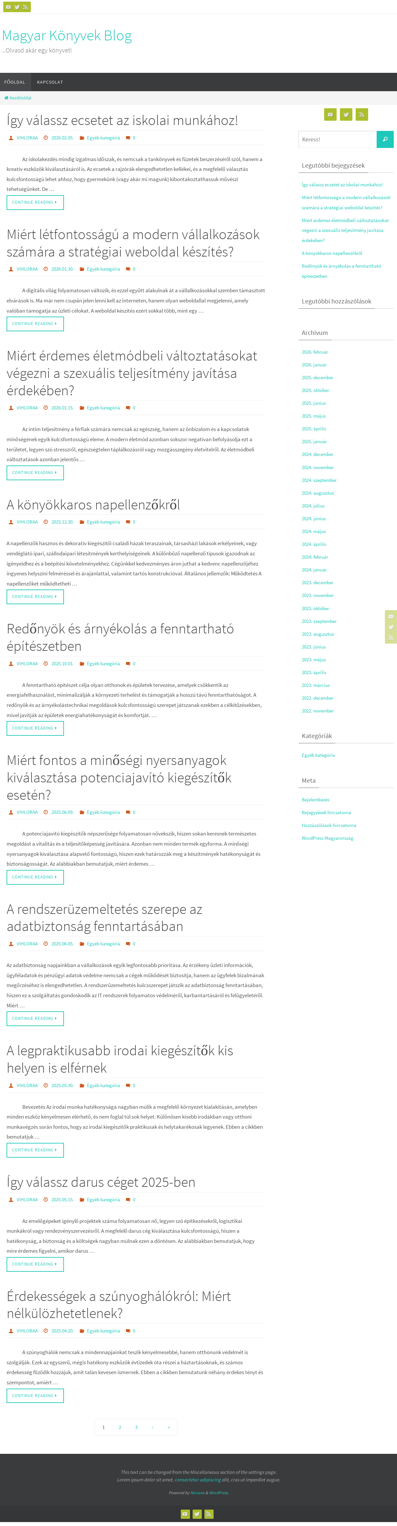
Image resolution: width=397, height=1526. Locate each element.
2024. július (314, 515)
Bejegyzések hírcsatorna (330, 822)
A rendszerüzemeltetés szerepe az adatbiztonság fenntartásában (104, 920)
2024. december (320, 464)
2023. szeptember (322, 630)
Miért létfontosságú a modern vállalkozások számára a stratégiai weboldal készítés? (133, 243)
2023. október (317, 618)
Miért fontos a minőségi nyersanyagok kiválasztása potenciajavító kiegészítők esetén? (119, 779)
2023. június (315, 656)
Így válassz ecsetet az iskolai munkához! (122, 120)
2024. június (315, 528)
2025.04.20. (65, 1334)
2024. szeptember (322, 489)
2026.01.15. (65, 408)
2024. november (320, 477)
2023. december (320, 592)
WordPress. (219, 1496)
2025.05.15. (65, 1202)
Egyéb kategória (108, 137)
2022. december (320, 707)
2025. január (316, 451)
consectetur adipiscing (198, 1483)
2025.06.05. (65, 945)
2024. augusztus (320, 502)
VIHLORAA (28, 137)
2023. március (317, 695)
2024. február (317, 566)
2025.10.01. (65, 664)
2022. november (320, 720)
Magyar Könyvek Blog (67, 35)
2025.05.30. (65, 1087)
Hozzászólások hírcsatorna (333, 834)
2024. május (315, 541)
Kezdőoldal (17, 98)
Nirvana (197, 1496)
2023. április (315, 682)
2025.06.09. (65, 814)
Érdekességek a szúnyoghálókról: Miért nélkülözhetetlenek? (119, 1308)
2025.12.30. (65, 523)
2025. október (317, 400)
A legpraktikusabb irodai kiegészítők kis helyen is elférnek (120, 1061)
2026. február (317, 361)
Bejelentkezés (317, 809)
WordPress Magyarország (331, 847)
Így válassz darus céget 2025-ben (101, 1185)
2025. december (320, 387)
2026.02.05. (65, 137)
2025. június (315, 413)
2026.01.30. (65, 269)
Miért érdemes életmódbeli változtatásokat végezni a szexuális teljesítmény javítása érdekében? (132, 373)
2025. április (315, 438)
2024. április (315, 554)
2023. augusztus (320, 643)
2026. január (316, 374)
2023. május (315, 669)
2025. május (315, 425)
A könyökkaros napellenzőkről (93, 505)
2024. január (316, 579)
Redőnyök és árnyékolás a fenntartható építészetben (120, 638)
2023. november (320, 605)
